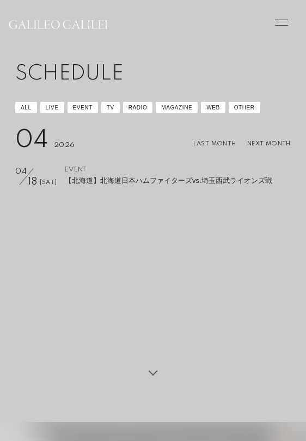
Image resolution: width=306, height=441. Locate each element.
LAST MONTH (214, 143)
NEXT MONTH (269, 143)
